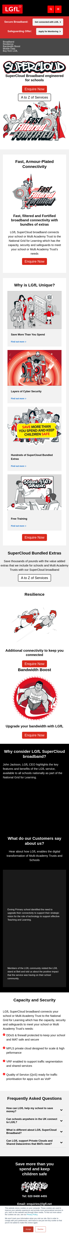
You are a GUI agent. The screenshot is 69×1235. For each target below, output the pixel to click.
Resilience (8, 44)
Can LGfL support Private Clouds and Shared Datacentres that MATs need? (29, 1142)
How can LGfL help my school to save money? (29, 1110)
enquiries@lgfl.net (39, 1203)
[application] (34, 799)
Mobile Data (9, 49)
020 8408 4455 (37, 1196)
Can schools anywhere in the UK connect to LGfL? (31, 1121)
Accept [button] (28, 1229)
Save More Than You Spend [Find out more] (28, 334)
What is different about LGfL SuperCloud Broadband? (31, 1131)
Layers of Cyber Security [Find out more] (26, 391)
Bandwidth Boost (11, 46)
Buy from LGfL (10, 51)
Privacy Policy (32, 1215)
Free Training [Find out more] (19, 518)
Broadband (8, 42)
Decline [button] (40, 1229)
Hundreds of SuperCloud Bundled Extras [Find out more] (32, 457)
